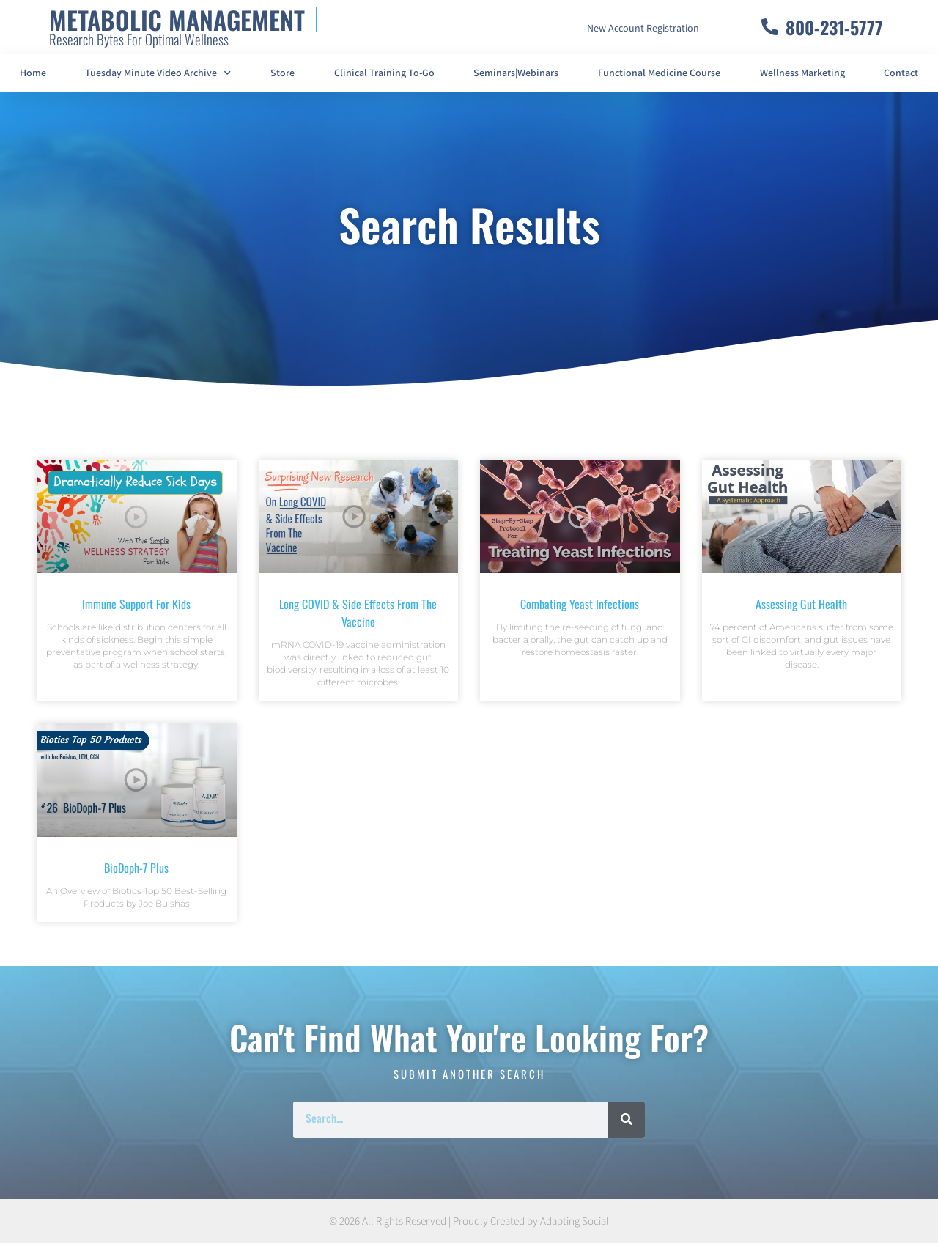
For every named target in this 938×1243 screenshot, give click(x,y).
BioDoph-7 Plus (136, 868)
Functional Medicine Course (659, 73)
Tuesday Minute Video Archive (158, 73)
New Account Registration (643, 28)
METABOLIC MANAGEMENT (177, 19)
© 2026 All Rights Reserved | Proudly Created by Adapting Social (469, 1221)
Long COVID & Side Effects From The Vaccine (358, 612)
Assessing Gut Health (801, 604)
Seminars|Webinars (515, 73)
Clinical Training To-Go (384, 73)
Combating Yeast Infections (579, 604)
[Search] (626, 1120)
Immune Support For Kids (136, 604)
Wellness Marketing (802, 73)
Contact (901, 73)
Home (33, 73)
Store (282, 73)
